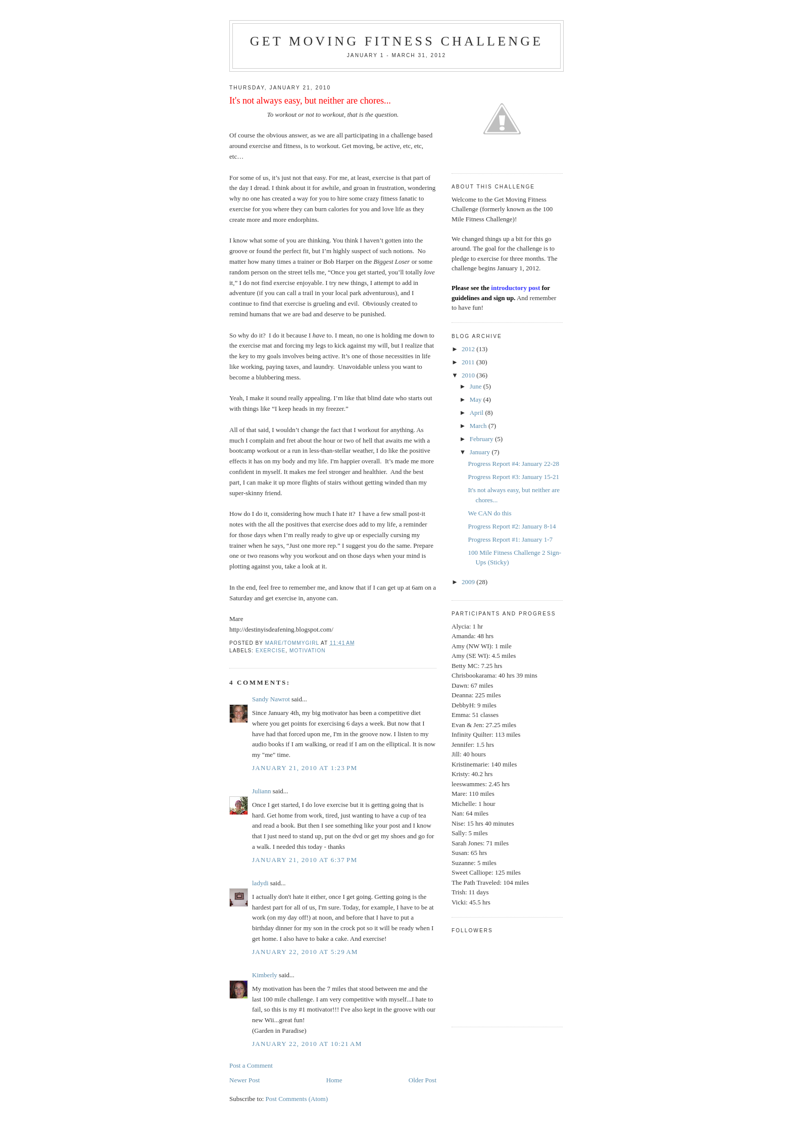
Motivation (307, 650)
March (479, 425)
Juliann (261, 791)
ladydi (260, 883)
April (477, 412)
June (476, 386)
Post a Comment (251, 1065)
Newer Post (244, 1080)
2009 (469, 582)
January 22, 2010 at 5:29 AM (305, 951)
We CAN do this (489, 513)
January (481, 452)
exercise (270, 650)
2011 (469, 362)
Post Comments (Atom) (297, 1099)
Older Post (422, 1080)
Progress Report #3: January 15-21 (513, 477)
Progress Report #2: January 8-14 (512, 526)
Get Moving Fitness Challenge (396, 41)
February (482, 439)
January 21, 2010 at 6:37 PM (304, 860)
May (476, 399)
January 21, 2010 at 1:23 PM (304, 768)
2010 (469, 375)
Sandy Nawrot (271, 699)
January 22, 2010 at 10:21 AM (307, 1043)
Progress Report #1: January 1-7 (510, 539)
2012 (469, 349)
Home (334, 1080)
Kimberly (264, 975)
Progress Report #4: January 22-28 (513, 463)
